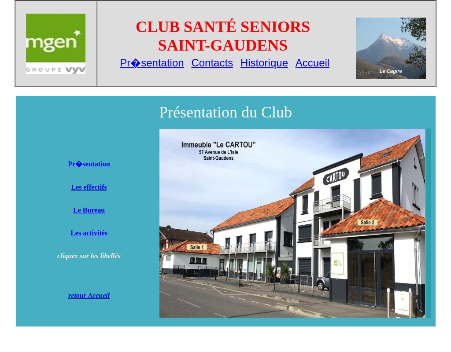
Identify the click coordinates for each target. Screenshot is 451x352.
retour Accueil (89, 295)
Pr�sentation (152, 63)
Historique (264, 63)
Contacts (212, 63)
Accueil (312, 63)
